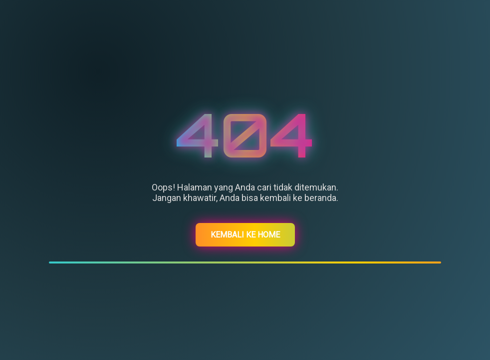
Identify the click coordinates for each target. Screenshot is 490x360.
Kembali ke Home (245, 235)
